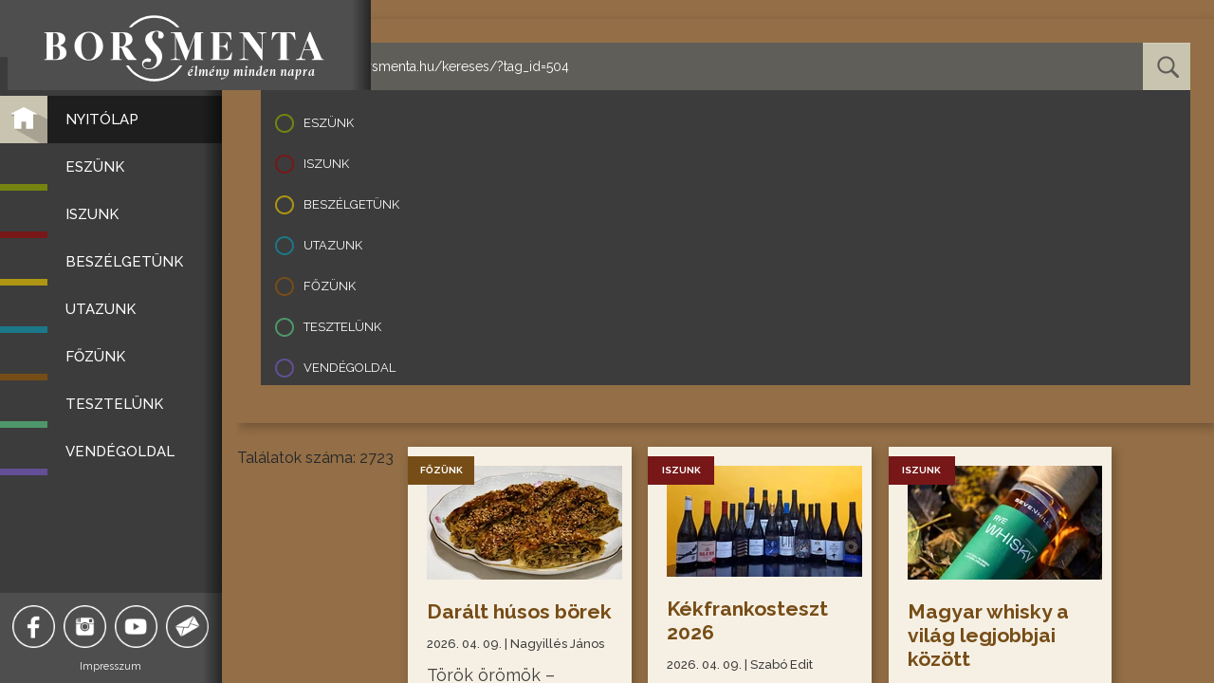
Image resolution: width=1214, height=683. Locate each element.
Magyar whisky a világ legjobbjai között (989, 635)
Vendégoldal (349, 367)
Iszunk (326, 164)
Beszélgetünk (351, 204)
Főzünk (330, 286)
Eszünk (329, 123)
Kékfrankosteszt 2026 (749, 620)
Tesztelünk (342, 327)
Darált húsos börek (489, 623)
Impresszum (119, 666)
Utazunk (333, 245)
